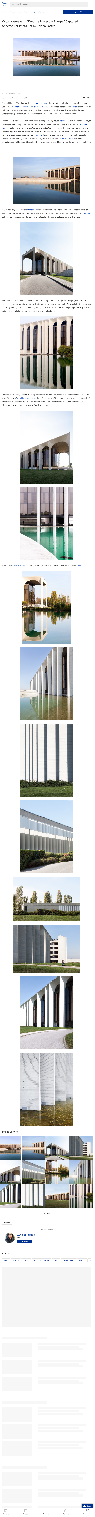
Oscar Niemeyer (42, 103)
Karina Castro (67, 138)
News (6, 1260)
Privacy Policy (31, 12)
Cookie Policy (40, 12)
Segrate (26, 1260)
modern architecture (41, 1260)
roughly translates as (26, 398)
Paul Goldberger (43, 106)
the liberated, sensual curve (23, 106)
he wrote (74, 106)
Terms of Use (23, 12)
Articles (16, 1260)
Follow (24, 1241)
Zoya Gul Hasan (26, 1235)
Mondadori (64, 120)
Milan (56, 1260)
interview (86, 213)
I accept (78, 12)
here (79, 565)
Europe (39, 135)
